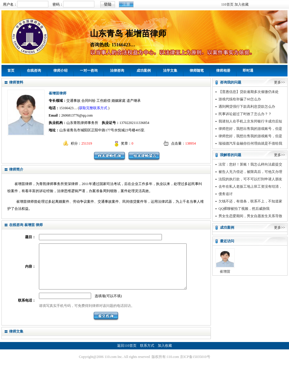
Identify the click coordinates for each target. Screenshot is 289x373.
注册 (126, 4)
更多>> (279, 82)
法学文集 (170, 70)
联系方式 (147, 354)
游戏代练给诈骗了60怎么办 (240, 99)
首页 (10, 70)
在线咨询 (34, 70)
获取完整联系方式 (93, 108)
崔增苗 (225, 271)
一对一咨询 (89, 70)
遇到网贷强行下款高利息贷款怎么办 (247, 106)
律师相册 (223, 70)
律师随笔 (197, 70)
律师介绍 (60, 70)
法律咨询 (117, 70)
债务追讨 (226, 194)
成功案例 (144, 70)
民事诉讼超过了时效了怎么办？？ (245, 114)
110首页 (227, 4)
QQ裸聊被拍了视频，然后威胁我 (244, 209)
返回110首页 (127, 354)
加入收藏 (241, 4)
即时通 (248, 70)
